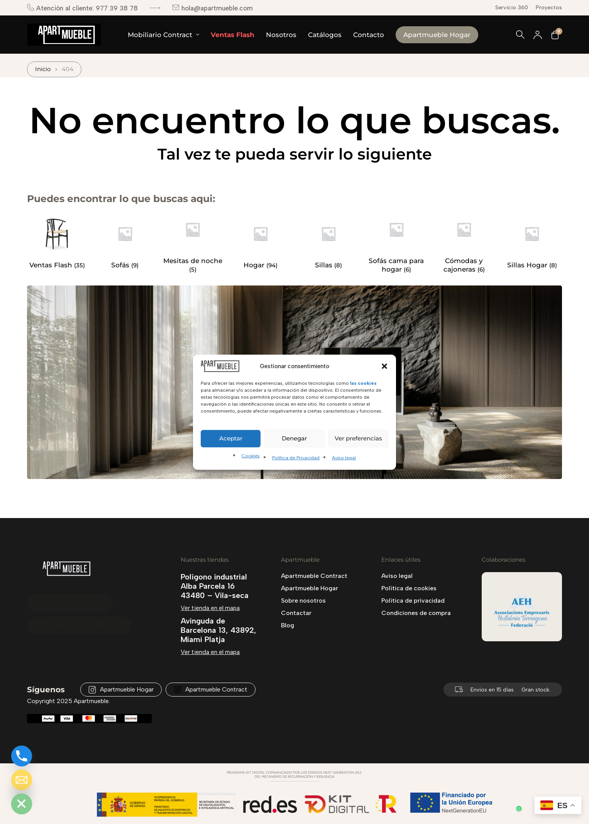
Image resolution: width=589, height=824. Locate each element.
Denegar (294, 438)
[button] (384, 366)
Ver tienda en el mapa (210, 608)
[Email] (21, 780)
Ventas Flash (51, 265)
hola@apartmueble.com (212, 8)
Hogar (255, 265)
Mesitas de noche (192, 261)
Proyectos (549, 7)
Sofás (121, 265)
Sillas (324, 265)
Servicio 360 (511, 7)
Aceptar (230, 438)
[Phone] (21, 756)
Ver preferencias (358, 438)
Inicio (43, 69)
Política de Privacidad (296, 457)
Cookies (251, 456)
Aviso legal (344, 457)
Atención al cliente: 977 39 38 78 (82, 8)
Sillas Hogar (528, 265)
